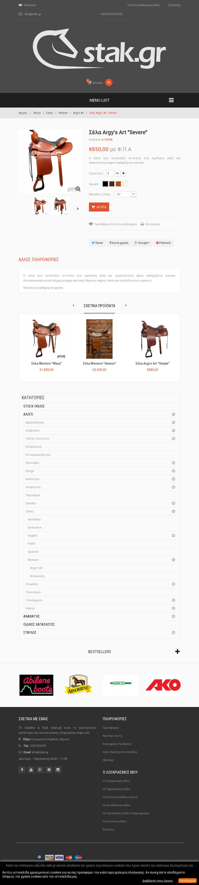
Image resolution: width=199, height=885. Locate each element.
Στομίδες (32, 584)
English (32, 535)
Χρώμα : (94, 184)
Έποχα (30, 471)
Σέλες (30, 511)
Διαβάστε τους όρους (156, 881)
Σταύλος (29, 632)
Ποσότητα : (96, 173)
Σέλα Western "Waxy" (46, 363)
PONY (32, 544)
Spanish (33, 552)
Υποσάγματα (34, 600)
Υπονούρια (33, 592)
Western (33, 560)
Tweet (97, 243)
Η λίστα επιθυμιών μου (144, 5)
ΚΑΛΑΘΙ (94, 82)
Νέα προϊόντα (112, 736)
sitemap (108, 760)
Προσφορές (111, 728)
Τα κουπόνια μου (114, 821)
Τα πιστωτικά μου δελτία (120, 797)
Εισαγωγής (37, 576)
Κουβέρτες (33, 487)
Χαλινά (30, 608)
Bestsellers (99, 651)
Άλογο (28, 414)
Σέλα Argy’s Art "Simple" (152, 363)
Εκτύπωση (153, 224)
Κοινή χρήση (118, 243)
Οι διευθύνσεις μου (116, 805)
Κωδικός (95, 139)
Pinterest (163, 243)
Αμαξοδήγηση (35, 422)
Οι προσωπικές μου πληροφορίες (126, 813)
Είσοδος (108, 829)
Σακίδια (31, 503)
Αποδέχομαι (187, 881)
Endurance (35, 527)
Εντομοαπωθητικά (38, 455)
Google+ (142, 243)
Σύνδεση (174, 5)
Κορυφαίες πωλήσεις (117, 744)
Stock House (33, 406)
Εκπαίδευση (34, 447)
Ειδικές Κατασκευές (39, 624)
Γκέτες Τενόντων (37, 438)
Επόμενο (78, 208)
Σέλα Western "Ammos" (99, 363)
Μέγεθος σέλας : (100, 194)
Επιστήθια (32, 463)
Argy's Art (36, 568)
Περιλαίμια (33, 495)
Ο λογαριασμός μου (120, 772)
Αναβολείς (33, 430)
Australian (34, 519)
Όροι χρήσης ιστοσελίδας (120, 752)
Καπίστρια (32, 479)
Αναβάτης (31, 616)
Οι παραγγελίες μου (116, 789)
